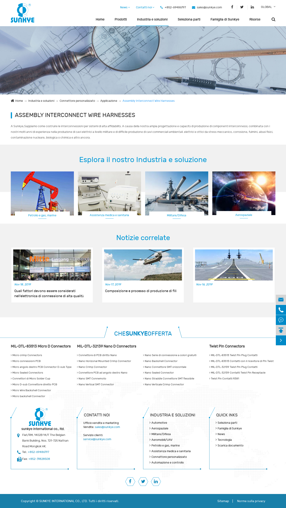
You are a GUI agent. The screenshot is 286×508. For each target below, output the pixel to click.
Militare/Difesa (176, 215)
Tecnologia (225, 440)
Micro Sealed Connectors (27, 372)
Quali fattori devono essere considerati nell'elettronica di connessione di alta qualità (49, 293)
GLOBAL (266, 7)
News (125, 7)
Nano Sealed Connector (158, 372)
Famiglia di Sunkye (224, 19)
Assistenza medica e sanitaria (109, 215)
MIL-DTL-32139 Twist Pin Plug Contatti (233, 367)
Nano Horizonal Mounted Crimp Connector (104, 361)
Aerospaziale (243, 215)
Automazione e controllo (167, 462)
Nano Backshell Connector (160, 361)
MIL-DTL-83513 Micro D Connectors (41, 346)
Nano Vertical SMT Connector (95, 384)
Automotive (159, 423)
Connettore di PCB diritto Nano (97, 355)
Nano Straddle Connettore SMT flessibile (168, 378)
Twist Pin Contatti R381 (224, 378)
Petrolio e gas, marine (42, 215)
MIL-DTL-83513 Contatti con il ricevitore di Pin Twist (241, 361)
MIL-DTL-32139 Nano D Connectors (106, 346)
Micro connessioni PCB (26, 361)
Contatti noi (145, 7)
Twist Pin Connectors (227, 346)
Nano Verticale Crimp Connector (163, 384)
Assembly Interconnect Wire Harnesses (149, 101)
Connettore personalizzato (77, 101)
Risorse (254, 19)
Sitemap (223, 501)
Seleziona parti (189, 19)
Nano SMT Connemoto (91, 378)
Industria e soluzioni (152, 19)
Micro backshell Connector (28, 396)
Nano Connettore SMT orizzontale (164, 367)
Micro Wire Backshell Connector (31, 390)
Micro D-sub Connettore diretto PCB (34, 384)
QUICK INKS (227, 415)
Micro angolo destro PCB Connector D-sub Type (41, 367)
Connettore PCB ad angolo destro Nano (102, 372)
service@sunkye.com (97, 439)
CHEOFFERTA (143, 333)
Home (100, 19)
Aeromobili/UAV (161, 440)
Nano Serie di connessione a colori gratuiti (169, 355)
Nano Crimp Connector (92, 367)
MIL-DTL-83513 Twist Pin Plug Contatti (233, 355)
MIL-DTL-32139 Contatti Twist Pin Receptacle (237, 372)
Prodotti (121, 19)
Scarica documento (230, 445)
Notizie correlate (143, 238)
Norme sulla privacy (251, 501)
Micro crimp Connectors (26, 355)
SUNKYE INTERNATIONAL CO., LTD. (63, 501)
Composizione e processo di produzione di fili (140, 291)
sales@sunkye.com (209, 7)
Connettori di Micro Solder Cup (30, 378)
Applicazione (108, 101)
